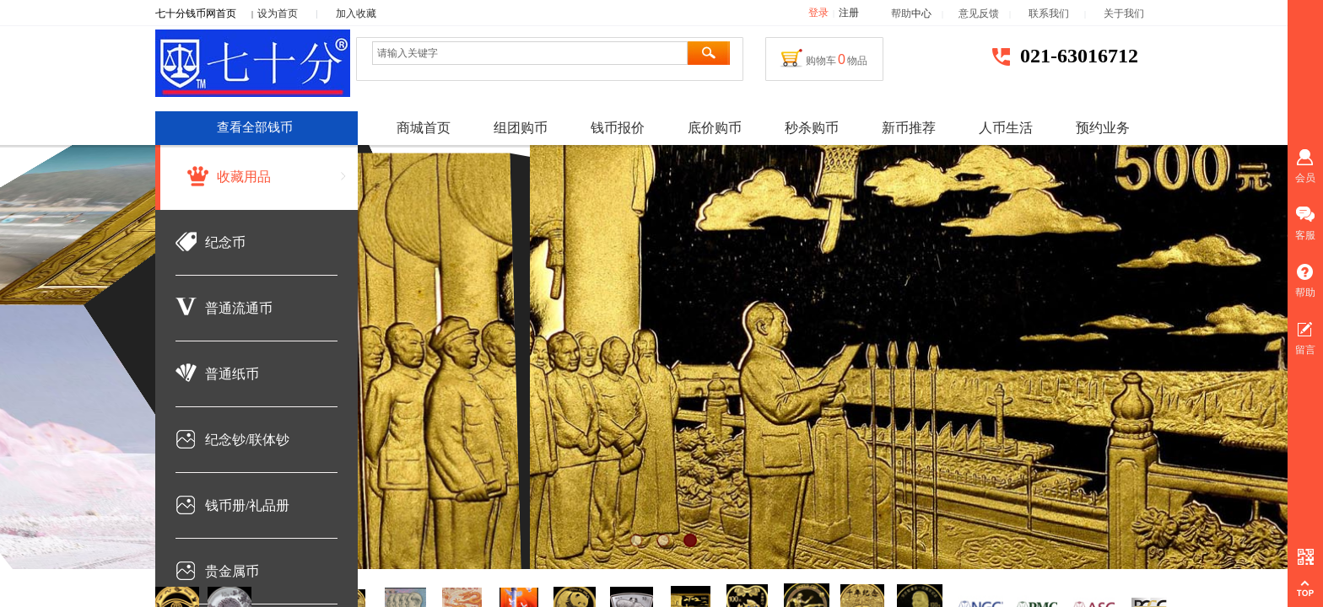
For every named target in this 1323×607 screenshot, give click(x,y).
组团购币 (521, 128)
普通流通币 (239, 308)
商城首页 (424, 128)
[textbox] (530, 53)
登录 (818, 13)
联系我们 (1056, 13)
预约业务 (1103, 128)
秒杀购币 (812, 128)
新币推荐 (909, 128)
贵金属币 (232, 571)
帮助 (901, 13)
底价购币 (715, 128)
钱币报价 (618, 128)
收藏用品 (244, 176)
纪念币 (225, 242)
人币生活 (1006, 128)
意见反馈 (978, 13)
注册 (849, 13)
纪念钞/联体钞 (247, 439)
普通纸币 (232, 374)
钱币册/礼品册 (247, 505)
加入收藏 (356, 13)
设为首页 (277, 13)
